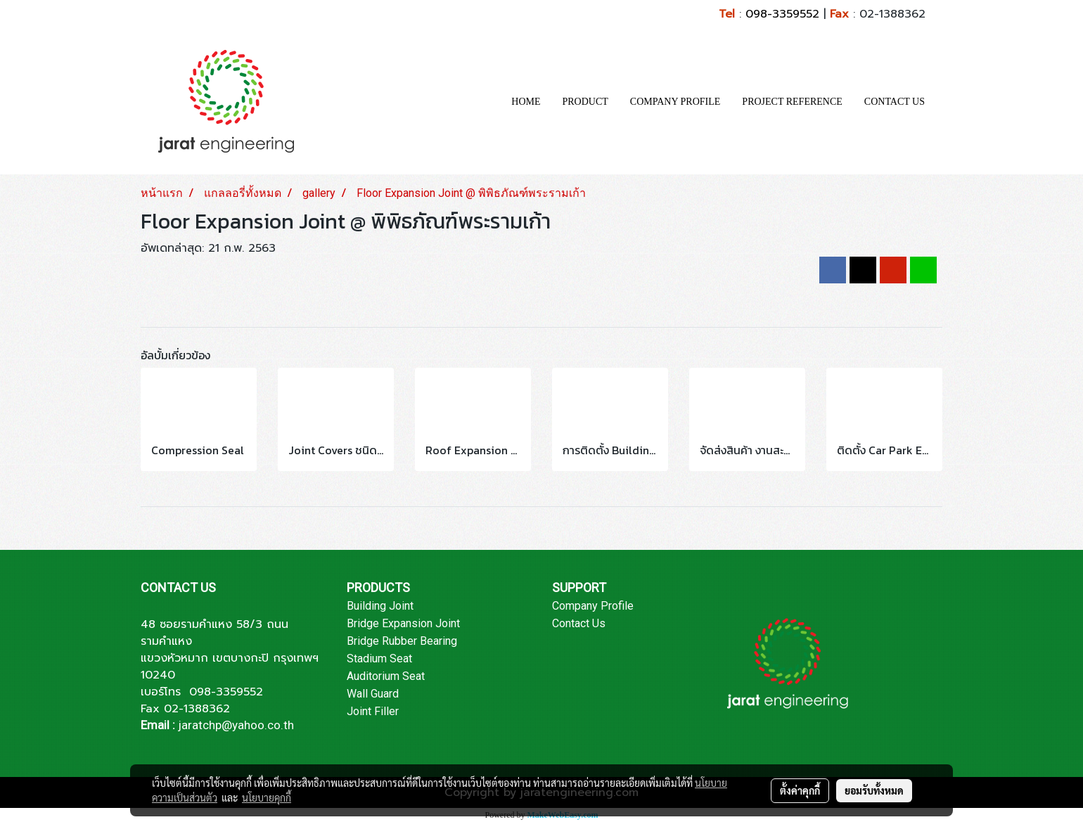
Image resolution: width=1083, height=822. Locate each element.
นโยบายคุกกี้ (266, 797)
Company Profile (593, 605)
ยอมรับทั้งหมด (874, 790)
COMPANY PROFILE (675, 101)
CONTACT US (894, 101)
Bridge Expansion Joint (403, 623)
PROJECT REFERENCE (792, 101)
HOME (525, 101)
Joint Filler (373, 711)
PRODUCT (585, 101)
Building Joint (380, 605)
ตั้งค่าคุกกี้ (800, 790)
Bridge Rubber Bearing (402, 641)
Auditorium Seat (386, 676)
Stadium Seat (379, 658)
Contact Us (578, 623)
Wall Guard (373, 693)
